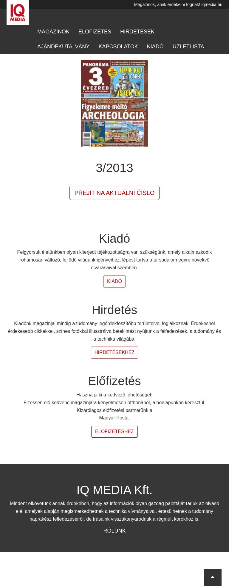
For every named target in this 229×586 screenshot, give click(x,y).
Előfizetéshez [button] (114, 431)
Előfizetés (94, 32)
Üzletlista (188, 47)
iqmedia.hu (212, 4)
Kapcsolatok (118, 47)
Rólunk (114, 531)
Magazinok (53, 32)
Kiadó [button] (114, 281)
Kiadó (155, 47)
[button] (213, 577)
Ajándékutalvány (63, 47)
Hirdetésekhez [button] (114, 352)
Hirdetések (137, 32)
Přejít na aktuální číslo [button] (115, 193)
